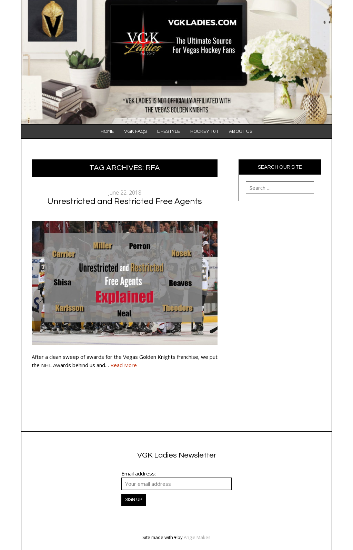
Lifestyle (168, 131)
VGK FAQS (135, 131)
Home (107, 131)
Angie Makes (197, 537)
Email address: (138, 473)
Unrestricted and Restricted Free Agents (124, 201)
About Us (240, 131)
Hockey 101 (204, 131)
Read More (123, 365)
